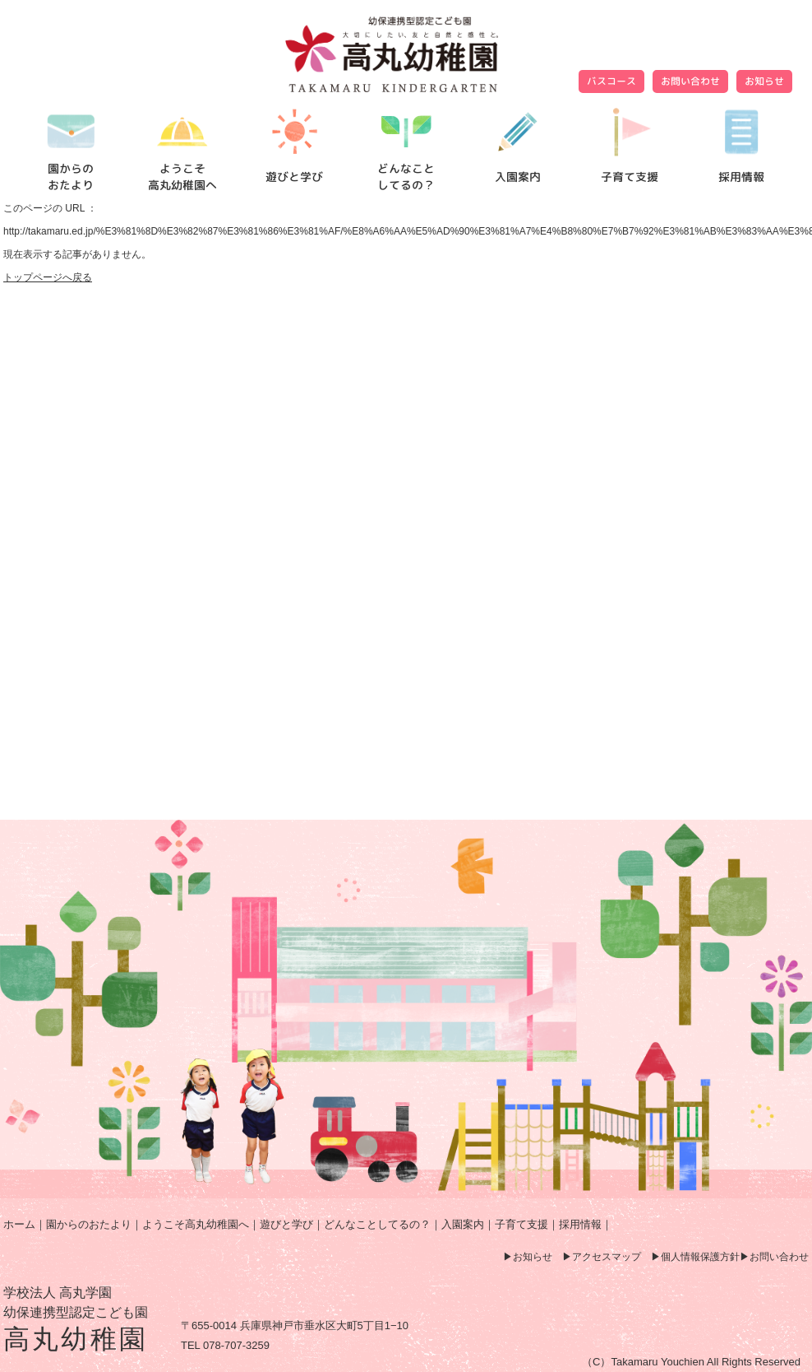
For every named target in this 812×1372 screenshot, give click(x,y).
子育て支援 (521, 1224)
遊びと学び (286, 1224)
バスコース (611, 81)
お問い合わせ (690, 81)
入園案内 (462, 1224)
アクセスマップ (606, 1257)
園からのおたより (88, 1224)
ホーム (19, 1224)
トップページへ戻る (47, 277)
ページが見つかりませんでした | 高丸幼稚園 (405, 54)
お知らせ (764, 81)
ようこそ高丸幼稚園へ (195, 1224)
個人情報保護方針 (700, 1257)
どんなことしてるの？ (377, 1224)
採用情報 (580, 1224)
